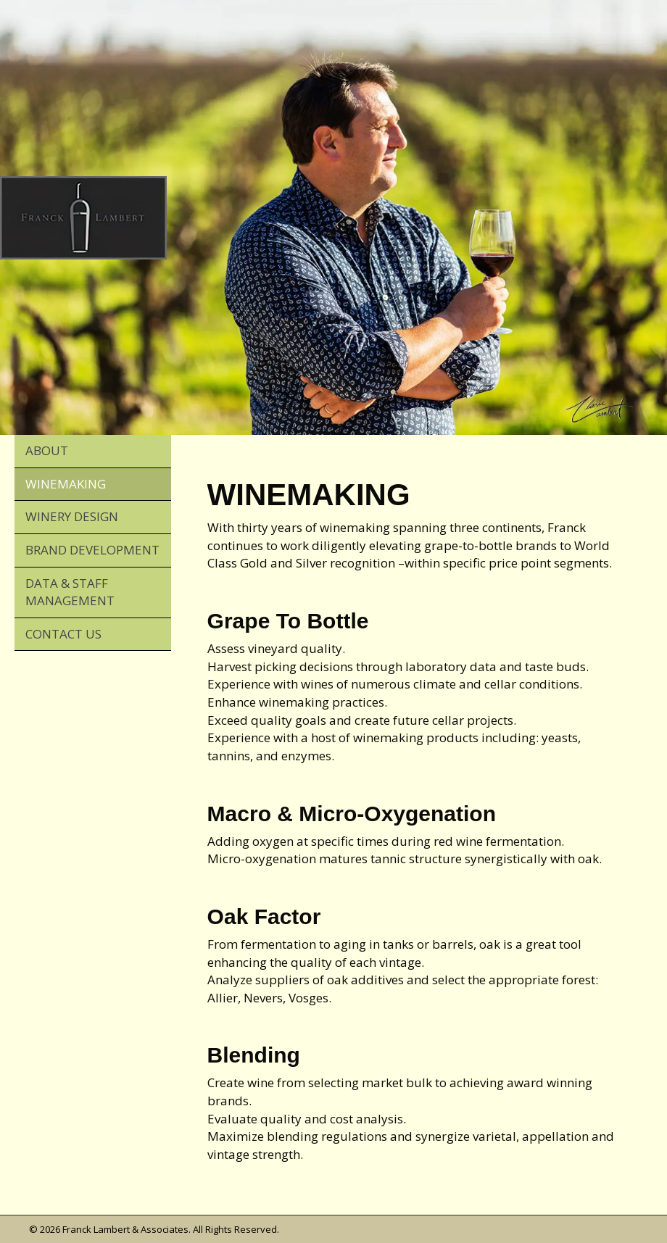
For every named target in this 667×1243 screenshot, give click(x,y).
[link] (92, 451)
